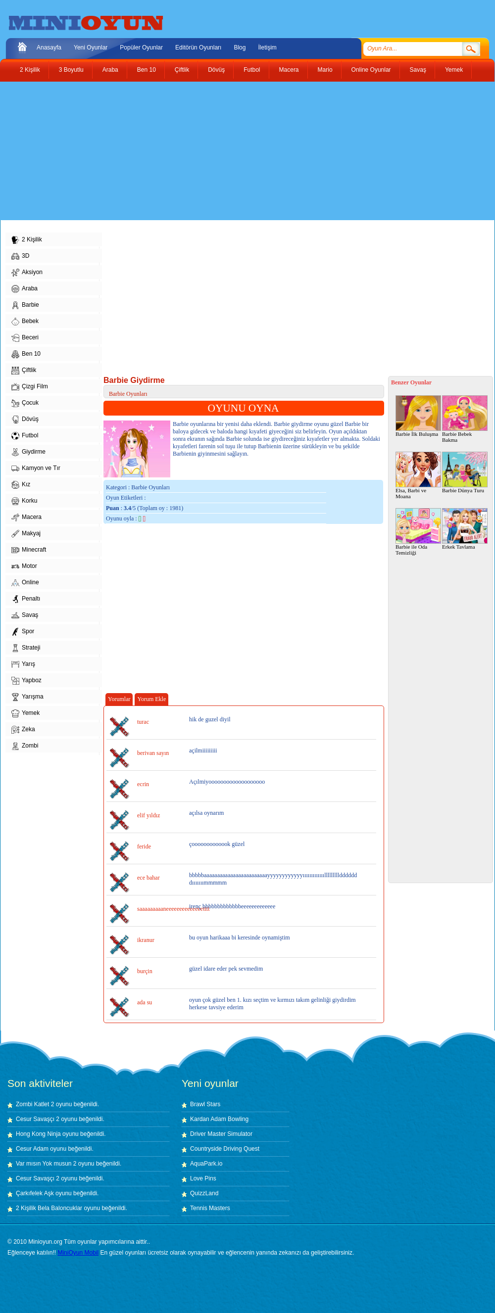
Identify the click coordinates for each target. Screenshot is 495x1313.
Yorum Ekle (151, 699)
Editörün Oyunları (198, 47)
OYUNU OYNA (243, 408)
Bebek (25, 322)
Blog (240, 47)
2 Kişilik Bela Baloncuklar (49, 1208)
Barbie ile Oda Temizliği (418, 532)
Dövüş (216, 69)
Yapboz (26, 681)
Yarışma (27, 697)
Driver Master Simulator (221, 1133)
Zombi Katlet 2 (35, 1104)
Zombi (24, 746)
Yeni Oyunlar (90, 47)
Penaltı (25, 599)
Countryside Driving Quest (224, 1148)
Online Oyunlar (371, 69)
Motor (24, 566)
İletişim (267, 47)
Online (25, 583)
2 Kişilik (30, 69)
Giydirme (28, 452)
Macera (289, 69)
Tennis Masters (210, 1208)
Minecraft (28, 550)
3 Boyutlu (71, 69)
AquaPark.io (206, 1163)
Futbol (252, 69)
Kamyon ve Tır (35, 468)
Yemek (454, 69)
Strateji (25, 648)
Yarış (23, 664)
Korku (24, 501)
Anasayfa (49, 47)
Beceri (25, 338)
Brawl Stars (205, 1104)
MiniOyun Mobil (78, 1252)
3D (20, 256)
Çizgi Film (29, 387)
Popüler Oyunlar (141, 47)
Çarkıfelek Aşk (35, 1193)
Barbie (25, 305)
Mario (325, 69)
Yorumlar (119, 699)
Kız (20, 485)
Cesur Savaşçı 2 (37, 1119)
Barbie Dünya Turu (465, 472)
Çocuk (25, 403)
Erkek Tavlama (465, 529)
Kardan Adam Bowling (219, 1119)
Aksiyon (27, 273)
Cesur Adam (32, 1148)
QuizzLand (204, 1193)
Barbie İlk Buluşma (418, 416)
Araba (110, 69)
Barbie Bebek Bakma (465, 419)
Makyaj (26, 534)
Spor (22, 632)
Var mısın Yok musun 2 (46, 1163)
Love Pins (203, 1178)
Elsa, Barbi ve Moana (418, 475)
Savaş (418, 69)
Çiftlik (182, 69)
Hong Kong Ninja (38, 1133)
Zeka (23, 730)
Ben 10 (146, 69)
